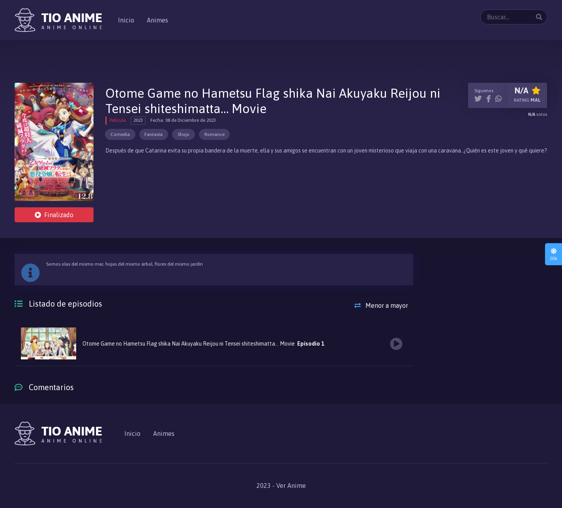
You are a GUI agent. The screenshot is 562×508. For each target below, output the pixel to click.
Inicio (126, 20)
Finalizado (54, 214)
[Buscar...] (513, 16)
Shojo (183, 134)
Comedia (120, 134)
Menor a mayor (381, 305)
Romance (214, 134)
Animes (157, 20)
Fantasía (153, 134)
